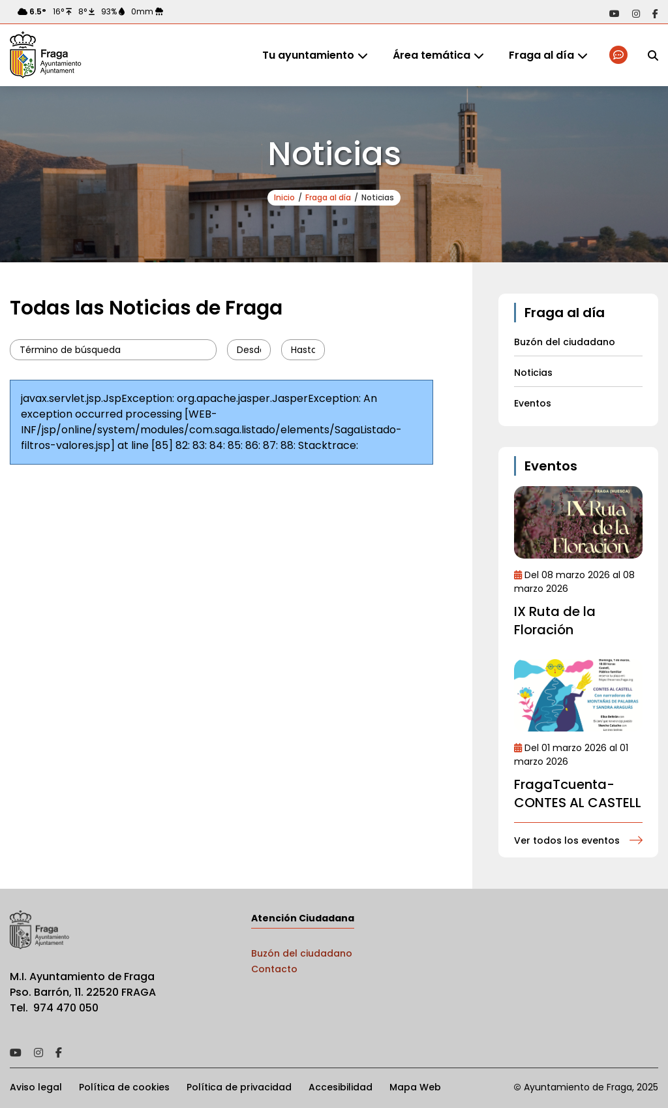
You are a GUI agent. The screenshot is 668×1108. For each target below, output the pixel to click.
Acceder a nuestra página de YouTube (614, 13)
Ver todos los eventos (567, 840)
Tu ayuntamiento (308, 55)
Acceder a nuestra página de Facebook (655, 13)
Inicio (284, 197)
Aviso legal (36, 1087)
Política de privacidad (239, 1087)
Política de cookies (124, 1087)
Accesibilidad (340, 1087)
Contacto (274, 969)
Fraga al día (541, 55)
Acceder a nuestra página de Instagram (636, 13)
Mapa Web (415, 1087)
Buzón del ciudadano (301, 953)
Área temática (431, 55)
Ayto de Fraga (46, 55)
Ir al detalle (578, 522)
